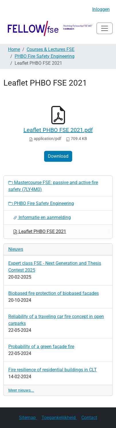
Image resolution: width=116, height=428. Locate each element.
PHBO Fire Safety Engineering (44, 56)
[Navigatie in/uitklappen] (105, 28)
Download (58, 156)
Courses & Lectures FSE (50, 49)
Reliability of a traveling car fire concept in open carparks (56, 320)
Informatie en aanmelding (42, 217)
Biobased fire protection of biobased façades (53, 293)
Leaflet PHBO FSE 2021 (39, 231)
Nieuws (15, 249)
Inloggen (101, 9)
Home (14, 49)
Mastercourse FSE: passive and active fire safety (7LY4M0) (53, 186)
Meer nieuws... (21, 390)
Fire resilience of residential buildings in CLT (52, 369)
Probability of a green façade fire (41, 346)
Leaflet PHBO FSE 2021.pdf (58, 130)
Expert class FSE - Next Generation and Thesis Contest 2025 (54, 267)
